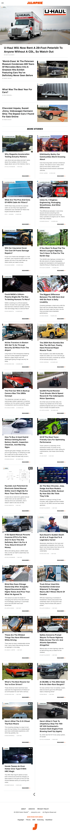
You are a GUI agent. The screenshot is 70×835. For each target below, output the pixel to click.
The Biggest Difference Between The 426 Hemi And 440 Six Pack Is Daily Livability (52, 298)
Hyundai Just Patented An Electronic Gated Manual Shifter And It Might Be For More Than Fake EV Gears (16, 490)
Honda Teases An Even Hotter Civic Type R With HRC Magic (15, 768)
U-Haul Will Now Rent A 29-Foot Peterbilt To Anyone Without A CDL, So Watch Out (33, 49)
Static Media (23, 812)
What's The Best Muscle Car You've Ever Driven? (17, 683)
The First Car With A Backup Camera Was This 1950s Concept (17, 393)
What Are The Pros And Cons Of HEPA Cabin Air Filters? (17, 201)
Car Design (43, 62)
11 (31, 468)
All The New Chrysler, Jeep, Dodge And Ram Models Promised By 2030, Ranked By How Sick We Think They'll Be (52, 491)
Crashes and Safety (10, 230)
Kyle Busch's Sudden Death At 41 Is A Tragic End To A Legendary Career (52, 537)
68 (66, 664)
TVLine (28, 820)
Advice (6, 703)
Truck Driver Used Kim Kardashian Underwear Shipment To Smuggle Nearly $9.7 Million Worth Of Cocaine (52, 589)
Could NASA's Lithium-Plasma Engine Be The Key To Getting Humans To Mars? (17, 297)
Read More (25, 176)
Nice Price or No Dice (45, 664)
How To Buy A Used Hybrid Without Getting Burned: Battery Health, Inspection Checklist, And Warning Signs (16, 442)
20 (66, 617)
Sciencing (40, 820)
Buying (7, 566)
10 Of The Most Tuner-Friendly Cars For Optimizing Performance (52, 439)
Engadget (21, 820)
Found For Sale (44, 106)
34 (66, 468)
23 (66, 373)
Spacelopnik (8, 276)
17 (66, 566)
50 (66, 517)
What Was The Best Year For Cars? (17, 91)
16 (31, 566)
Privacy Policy (43, 809)
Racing (42, 373)
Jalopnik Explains (10, 136)
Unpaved (42, 230)
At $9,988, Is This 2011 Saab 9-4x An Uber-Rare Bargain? (52, 683)
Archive (32, 809)
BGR (33, 820)
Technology (8, 373)
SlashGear (48, 820)
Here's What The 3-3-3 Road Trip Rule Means (17, 722)
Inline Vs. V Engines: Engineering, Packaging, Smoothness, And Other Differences (50, 204)
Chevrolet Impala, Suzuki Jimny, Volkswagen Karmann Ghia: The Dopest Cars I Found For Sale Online (18, 112)
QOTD (41, 84)
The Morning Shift (45, 617)
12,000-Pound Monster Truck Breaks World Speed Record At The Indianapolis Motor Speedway (52, 394)
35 (31, 748)
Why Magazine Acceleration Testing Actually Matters (17, 155)
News (4, 7)
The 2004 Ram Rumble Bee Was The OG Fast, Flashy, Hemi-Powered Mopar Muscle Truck (52, 346)
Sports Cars (43, 419)
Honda (6, 748)
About (23, 809)
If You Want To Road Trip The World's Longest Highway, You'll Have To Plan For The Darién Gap (52, 252)
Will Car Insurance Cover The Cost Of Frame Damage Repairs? (17, 250)
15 (66, 703)
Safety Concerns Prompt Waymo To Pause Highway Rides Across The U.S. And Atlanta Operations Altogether (51, 640)
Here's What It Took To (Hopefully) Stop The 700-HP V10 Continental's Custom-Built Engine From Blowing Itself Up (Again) (51, 726)
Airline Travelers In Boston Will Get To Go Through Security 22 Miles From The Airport (17, 346)
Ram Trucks (43, 325)
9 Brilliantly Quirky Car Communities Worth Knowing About (52, 156)
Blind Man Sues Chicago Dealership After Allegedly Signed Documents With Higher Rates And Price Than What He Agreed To (17, 589)
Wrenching (43, 703)
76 (31, 664)
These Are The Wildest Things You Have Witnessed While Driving (17, 637)
